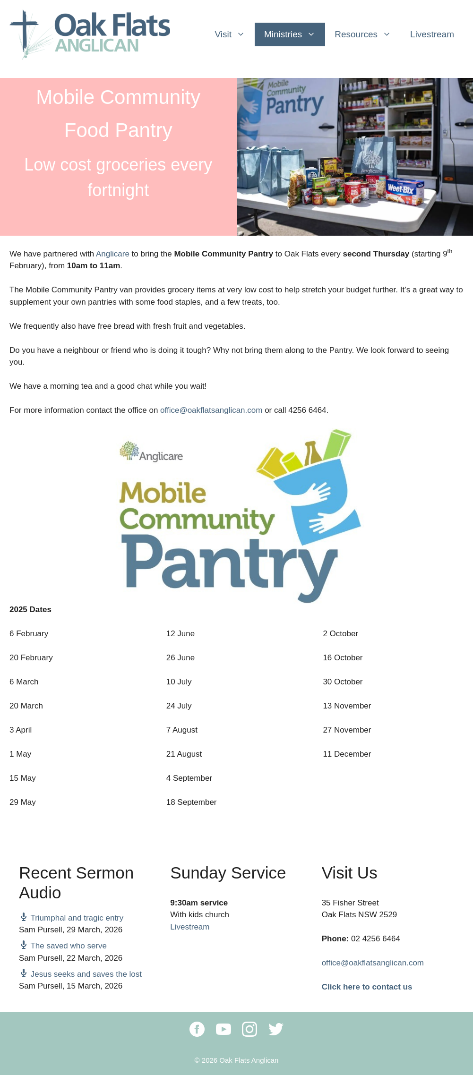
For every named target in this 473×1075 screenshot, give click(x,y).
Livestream (432, 34)
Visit (235, 34)
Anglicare (112, 253)
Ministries (294, 34)
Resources (368, 34)
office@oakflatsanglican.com (211, 410)
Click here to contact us (367, 986)
